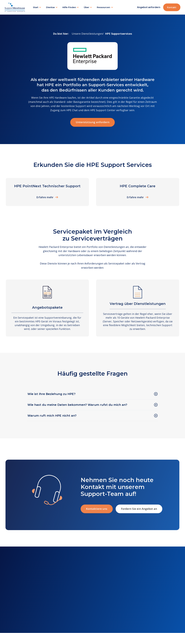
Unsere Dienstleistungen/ (88, 33)
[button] (37, 7)
